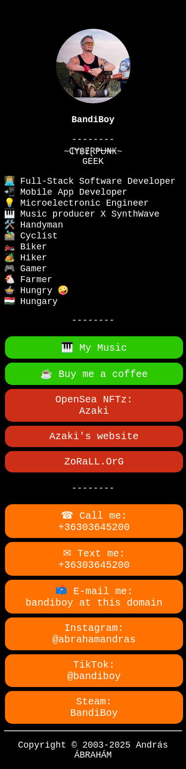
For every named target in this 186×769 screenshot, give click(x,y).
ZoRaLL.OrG (94, 461)
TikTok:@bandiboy (94, 670)
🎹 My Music (94, 348)
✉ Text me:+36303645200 (93, 559)
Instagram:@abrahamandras (93, 633)
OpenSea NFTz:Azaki (93, 405)
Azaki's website (93, 436)
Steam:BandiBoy (94, 707)
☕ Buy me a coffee (94, 374)
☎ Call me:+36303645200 (93, 521)
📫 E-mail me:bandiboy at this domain (93, 597)
